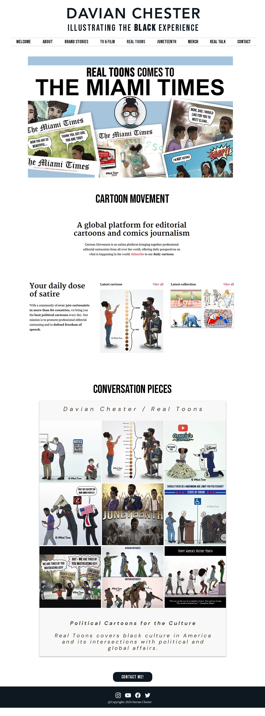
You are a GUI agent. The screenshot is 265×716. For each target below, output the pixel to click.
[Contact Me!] (133, 677)
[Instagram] (118, 695)
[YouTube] (128, 695)
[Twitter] (147, 695)
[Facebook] (137, 695)
